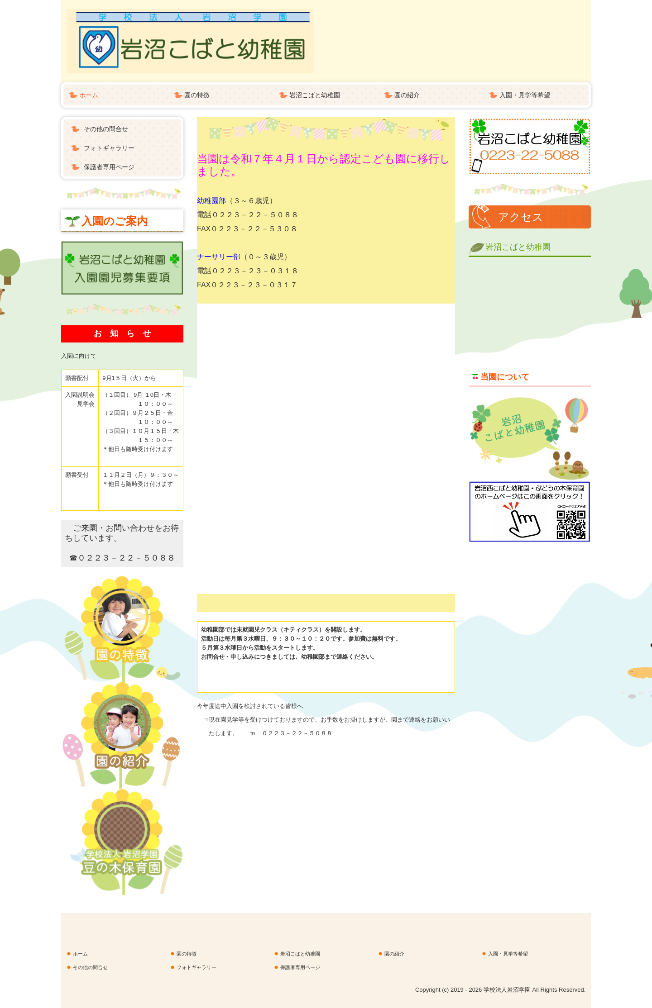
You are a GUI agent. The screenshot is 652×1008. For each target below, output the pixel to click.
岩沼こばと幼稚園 (314, 95)
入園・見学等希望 (524, 95)
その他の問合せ (106, 129)
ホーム (88, 95)
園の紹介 (407, 95)
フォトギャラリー (109, 148)
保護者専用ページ (109, 167)
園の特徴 (197, 95)
